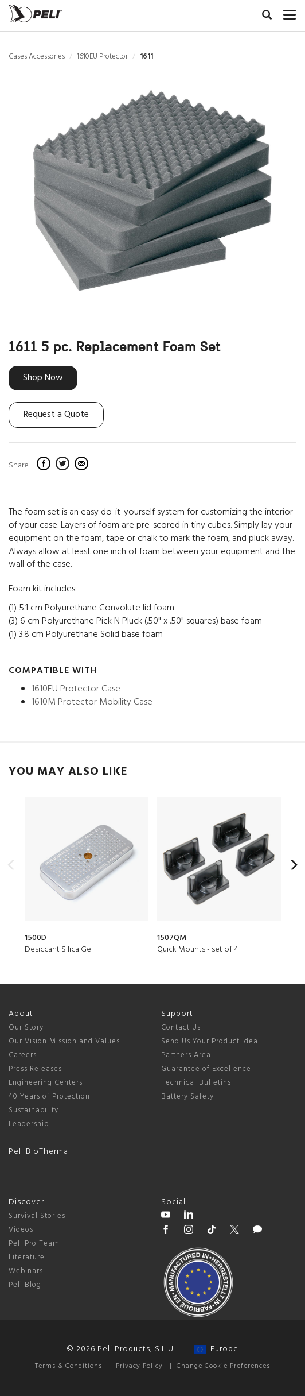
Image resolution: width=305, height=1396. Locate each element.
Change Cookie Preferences (223, 1366)
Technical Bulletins (196, 1083)
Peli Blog (25, 1285)
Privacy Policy (139, 1366)
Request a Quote (56, 414)
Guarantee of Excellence (206, 1069)
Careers (23, 1055)
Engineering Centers (46, 1083)
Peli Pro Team (34, 1244)
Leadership (29, 1124)
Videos (21, 1230)
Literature (27, 1257)
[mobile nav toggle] (289, 12)
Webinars (26, 1271)
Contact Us (181, 1028)
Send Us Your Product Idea (209, 1041)
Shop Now (43, 377)
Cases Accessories (37, 57)
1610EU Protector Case (76, 689)
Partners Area (186, 1055)
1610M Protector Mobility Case (92, 702)
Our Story (26, 1028)
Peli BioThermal (40, 1151)
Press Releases (35, 1069)
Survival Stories (37, 1216)
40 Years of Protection (49, 1096)
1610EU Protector (102, 57)
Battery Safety (187, 1096)
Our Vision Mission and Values (64, 1041)
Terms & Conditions (68, 1366)
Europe (216, 1349)
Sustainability (33, 1110)
